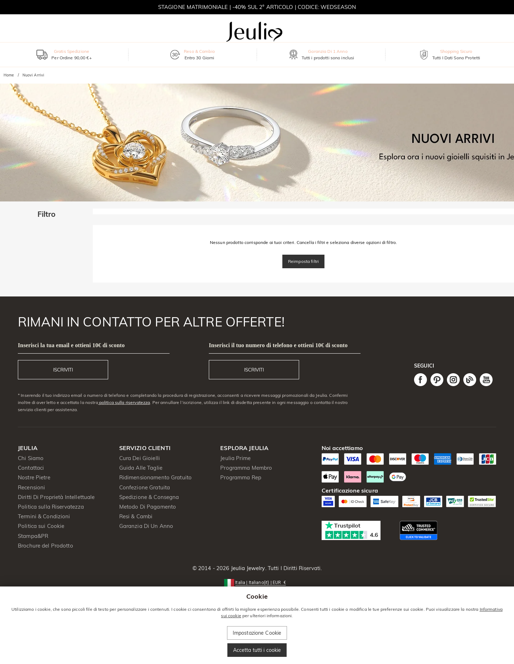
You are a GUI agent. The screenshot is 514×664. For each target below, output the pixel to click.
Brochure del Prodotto (45, 545)
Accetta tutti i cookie (257, 650)
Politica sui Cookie (41, 526)
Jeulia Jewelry (247, 568)
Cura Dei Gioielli (139, 458)
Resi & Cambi (136, 516)
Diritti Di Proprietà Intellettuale (56, 497)
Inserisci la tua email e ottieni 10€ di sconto (71, 345)
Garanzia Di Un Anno (146, 526)
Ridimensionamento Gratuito (155, 477)
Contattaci (31, 467)
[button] (257, 582)
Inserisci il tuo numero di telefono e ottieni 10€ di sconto (278, 345)
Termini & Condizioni (44, 516)
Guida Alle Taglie (140, 467)
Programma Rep (240, 477)
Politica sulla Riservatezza (51, 506)
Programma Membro (246, 467)
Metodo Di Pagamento (147, 506)
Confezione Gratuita (144, 487)
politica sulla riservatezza (124, 402)
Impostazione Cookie (257, 633)
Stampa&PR (33, 536)
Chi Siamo (31, 458)
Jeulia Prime (235, 458)
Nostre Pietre (34, 477)
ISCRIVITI (63, 370)
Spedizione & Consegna (149, 497)
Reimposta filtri (303, 261)
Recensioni (31, 487)
